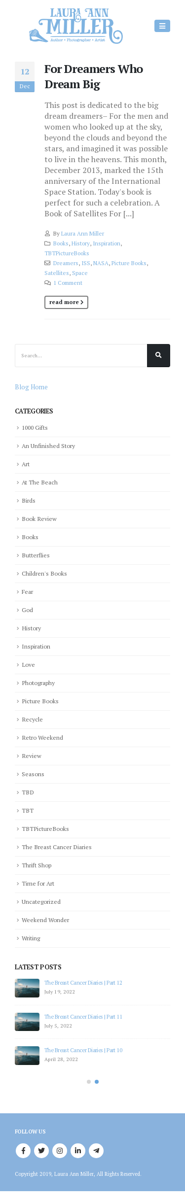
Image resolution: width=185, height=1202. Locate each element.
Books (61, 243)
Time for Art (38, 883)
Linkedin (78, 1151)
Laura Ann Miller (82, 233)
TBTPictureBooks (66, 253)
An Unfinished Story (48, 445)
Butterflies (36, 555)
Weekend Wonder (45, 920)
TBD (28, 792)
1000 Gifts (35, 427)
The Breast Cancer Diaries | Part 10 (83, 1050)
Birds (29, 500)
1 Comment (67, 282)
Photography (38, 683)
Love (28, 664)
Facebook (23, 1151)
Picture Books (129, 263)
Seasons (33, 774)
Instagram (59, 1151)
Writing (31, 938)
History (81, 243)
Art (26, 464)
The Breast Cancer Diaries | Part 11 (83, 1016)
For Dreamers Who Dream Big (93, 76)
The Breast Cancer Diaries (57, 847)
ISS (85, 263)
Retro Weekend (42, 737)
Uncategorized (41, 901)
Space (80, 272)
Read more (64, 302)
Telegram (96, 1151)
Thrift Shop (36, 865)
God (27, 610)
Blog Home (31, 386)
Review (31, 755)
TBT (28, 810)
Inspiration (106, 243)
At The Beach (40, 482)
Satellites (56, 272)
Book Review (39, 518)
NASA (101, 263)
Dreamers (65, 263)
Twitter (41, 1151)
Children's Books (44, 573)
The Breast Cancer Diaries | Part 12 (83, 982)
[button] (89, 1081)
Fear (27, 591)
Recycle (32, 719)
